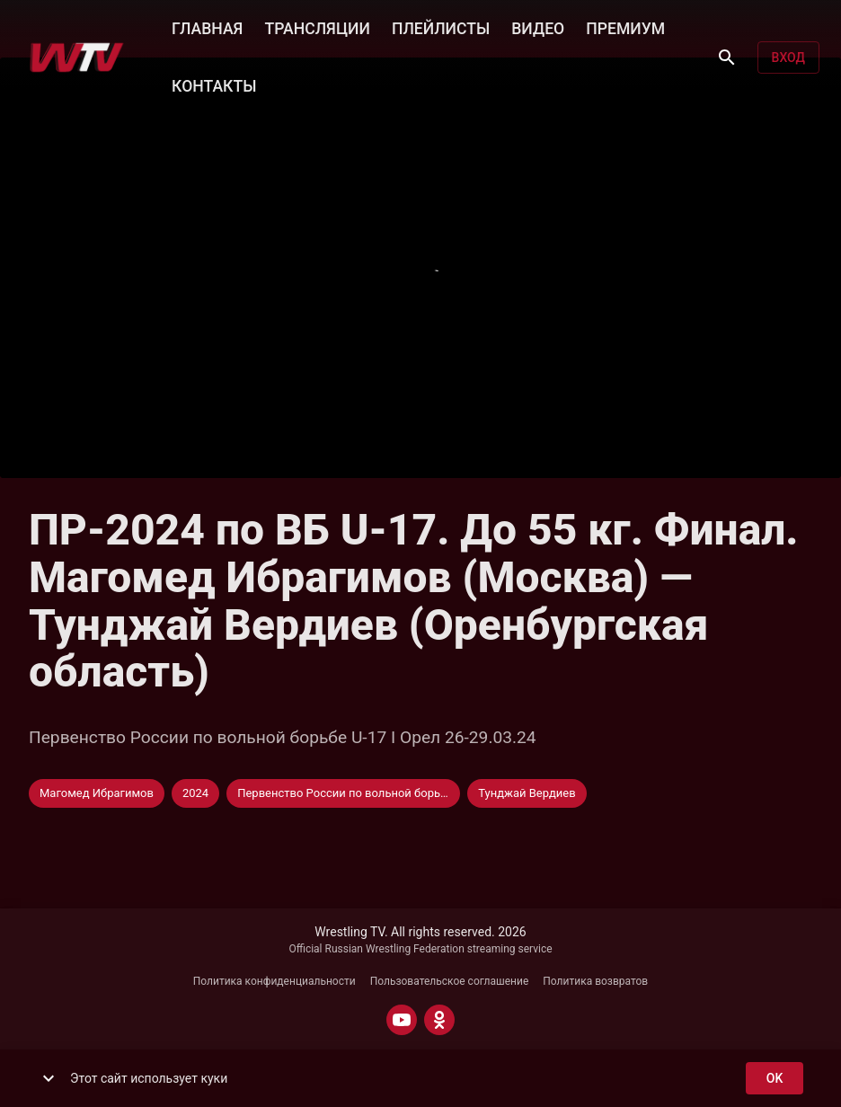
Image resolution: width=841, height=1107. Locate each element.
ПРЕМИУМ (625, 27)
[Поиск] (726, 57)
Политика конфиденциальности (274, 981)
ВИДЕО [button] (537, 27)
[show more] (48, 1078)
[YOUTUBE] (401, 1020)
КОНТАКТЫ (214, 84)
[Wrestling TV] (77, 57)
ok (774, 1078)
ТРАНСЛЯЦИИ (316, 27)
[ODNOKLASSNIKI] (439, 1020)
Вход (788, 58)
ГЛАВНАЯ (207, 27)
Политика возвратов (595, 981)
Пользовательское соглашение (449, 981)
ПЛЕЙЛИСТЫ (440, 27)
